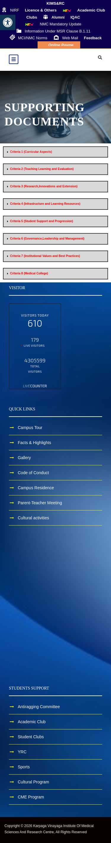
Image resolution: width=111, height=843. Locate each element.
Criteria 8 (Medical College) (29, 273)
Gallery (24, 457)
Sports (24, 767)
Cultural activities (33, 517)
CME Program (31, 797)
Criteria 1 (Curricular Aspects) (31, 151)
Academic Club (32, 721)
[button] (7, 22)
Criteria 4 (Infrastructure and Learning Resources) (45, 203)
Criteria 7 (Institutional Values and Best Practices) (45, 256)
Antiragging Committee (39, 706)
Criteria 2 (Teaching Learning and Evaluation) (42, 169)
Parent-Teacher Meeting (40, 502)
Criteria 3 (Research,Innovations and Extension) (44, 186)
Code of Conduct (33, 472)
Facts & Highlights (34, 442)
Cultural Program (33, 782)
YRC (22, 751)
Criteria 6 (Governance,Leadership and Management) (47, 238)
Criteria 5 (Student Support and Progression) (41, 221)
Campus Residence (36, 487)
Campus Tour (30, 427)
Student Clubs (31, 736)
